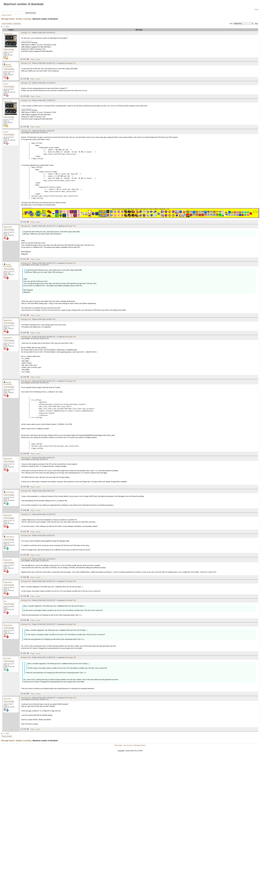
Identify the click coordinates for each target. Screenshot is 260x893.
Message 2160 (26, 600)
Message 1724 (26, 100)
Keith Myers (10, 492)
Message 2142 (26, 263)
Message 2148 (26, 491)
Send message (9, 49)
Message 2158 (26, 559)
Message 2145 (26, 337)
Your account (127, 745)
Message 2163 (26, 657)
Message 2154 (26, 535)
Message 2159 (26, 581)
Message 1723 (26, 83)
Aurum (6, 84)
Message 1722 (26, 63)
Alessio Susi (8, 33)
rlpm (5, 601)
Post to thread (7, 23)
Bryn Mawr (7, 658)
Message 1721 (26, 33)
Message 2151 (26, 514)
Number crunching (23, 19)
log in (257, 9)
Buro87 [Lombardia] (8, 65)
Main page (118, 745)
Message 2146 (26, 381)
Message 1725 (26, 131)
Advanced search (6, 15)
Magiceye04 (8, 227)
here (80, 615)
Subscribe (17, 23)
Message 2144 (26, 319)
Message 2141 (26, 226)
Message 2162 (26, 624)
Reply (33, 59)
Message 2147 (26, 458)
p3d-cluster (7, 699)
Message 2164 (26, 698)
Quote (38, 59)
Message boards (8, 19)
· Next (7, 26)
